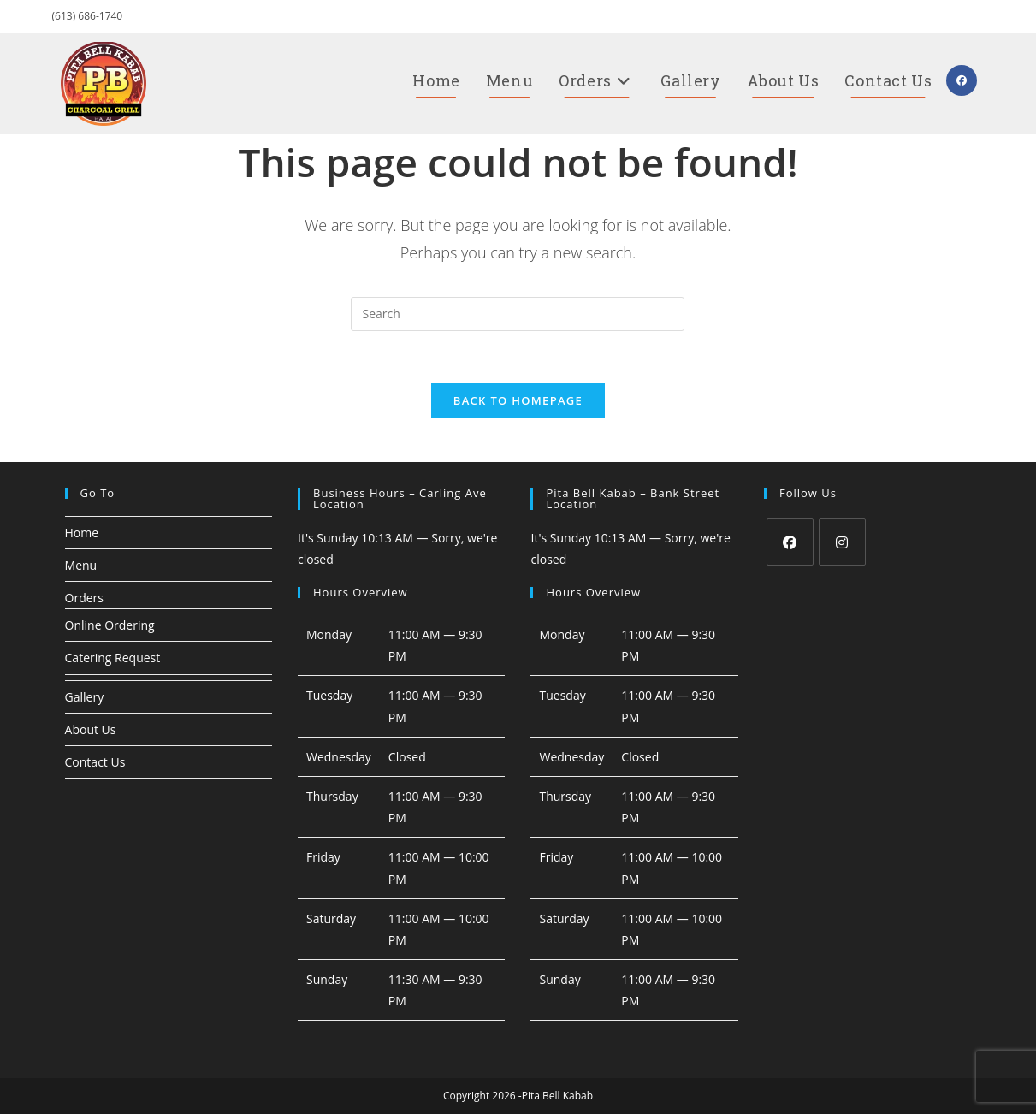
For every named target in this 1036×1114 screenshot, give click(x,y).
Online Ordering (110, 625)
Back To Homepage (518, 400)
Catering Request (113, 657)
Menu (81, 565)
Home (82, 532)
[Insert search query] (517, 314)
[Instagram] (842, 542)
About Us (90, 729)
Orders (84, 598)
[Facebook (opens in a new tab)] (961, 80)
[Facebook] (790, 542)
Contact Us (95, 762)
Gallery (84, 697)
